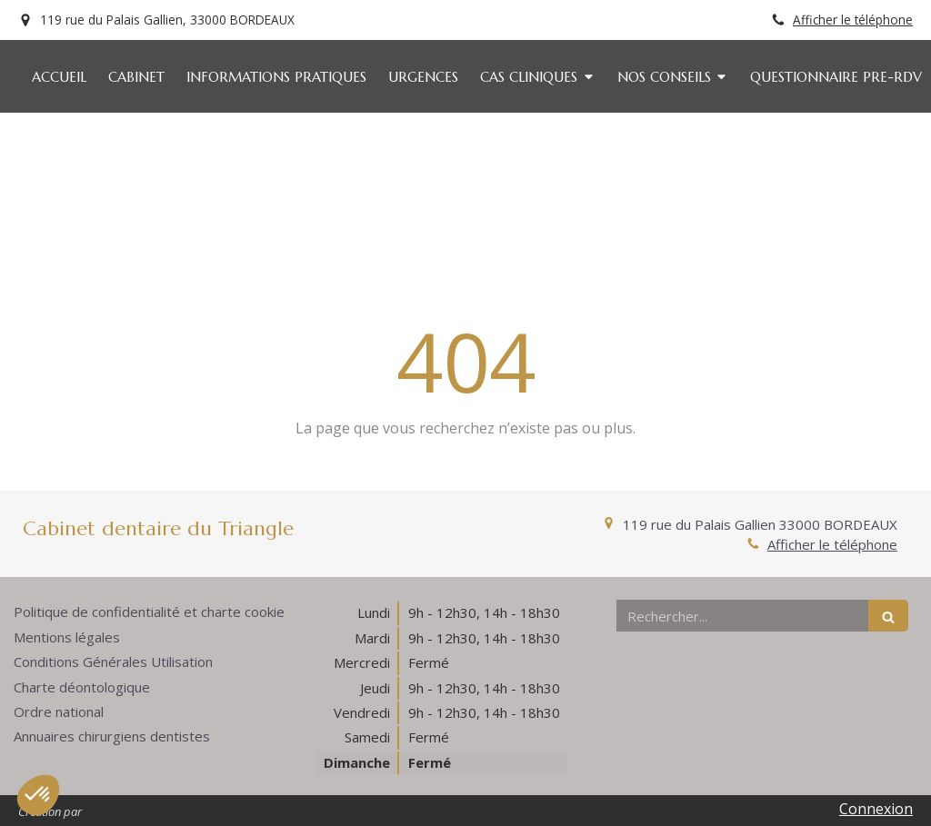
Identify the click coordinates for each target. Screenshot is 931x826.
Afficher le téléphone (853, 19)
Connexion (876, 809)
